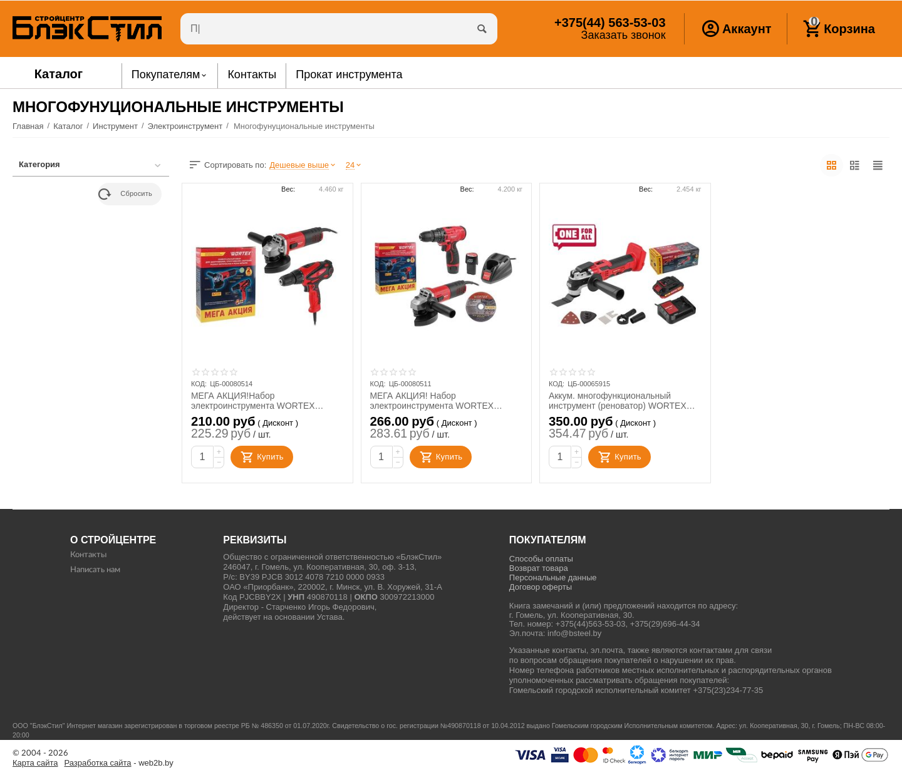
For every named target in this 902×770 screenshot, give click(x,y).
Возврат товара (538, 568)
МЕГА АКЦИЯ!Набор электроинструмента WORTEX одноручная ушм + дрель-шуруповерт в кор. (253, 401)
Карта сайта (35, 763)
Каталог (58, 74)
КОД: (199, 384)
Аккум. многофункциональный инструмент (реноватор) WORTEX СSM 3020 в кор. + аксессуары (618, 401)
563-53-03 (609, 22)
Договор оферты (540, 587)
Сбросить (125, 194)
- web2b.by (119, 763)
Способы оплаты (541, 558)
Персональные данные (553, 577)
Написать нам (95, 570)
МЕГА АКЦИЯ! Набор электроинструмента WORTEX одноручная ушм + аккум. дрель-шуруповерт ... (436, 401)
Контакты (88, 555)
